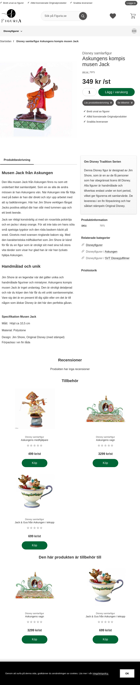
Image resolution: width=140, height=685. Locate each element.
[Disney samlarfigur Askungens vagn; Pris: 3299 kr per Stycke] (105, 423)
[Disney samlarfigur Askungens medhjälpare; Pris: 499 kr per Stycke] (34, 423)
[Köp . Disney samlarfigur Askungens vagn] (105, 463)
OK (127, 673)
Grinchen (31, 31)
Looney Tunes (79, 31)
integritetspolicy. (101, 673)
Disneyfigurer (11, 31)
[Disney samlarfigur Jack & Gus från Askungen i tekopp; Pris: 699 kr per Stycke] (34, 505)
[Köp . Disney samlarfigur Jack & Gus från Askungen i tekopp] (34, 545)
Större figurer (101, 31)
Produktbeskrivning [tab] (17, 159)
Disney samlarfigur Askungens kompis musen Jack (47, 41)
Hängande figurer (54, 31)
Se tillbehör (123, 102)
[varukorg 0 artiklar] (133, 16)
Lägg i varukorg (116, 92)
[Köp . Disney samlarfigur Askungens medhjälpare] (34, 463)
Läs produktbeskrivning (96, 102)
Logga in (131, 3)
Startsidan (5, 41)
